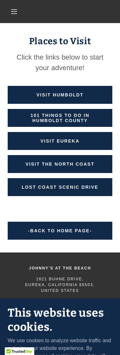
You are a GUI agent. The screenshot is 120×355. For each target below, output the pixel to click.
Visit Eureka (59, 141)
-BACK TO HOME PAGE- (60, 230)
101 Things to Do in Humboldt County (60, 118)
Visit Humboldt (60, 94)
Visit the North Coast (60, 164)
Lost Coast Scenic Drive (60, 187)
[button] (14, 11)
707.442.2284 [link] (60, 301)
